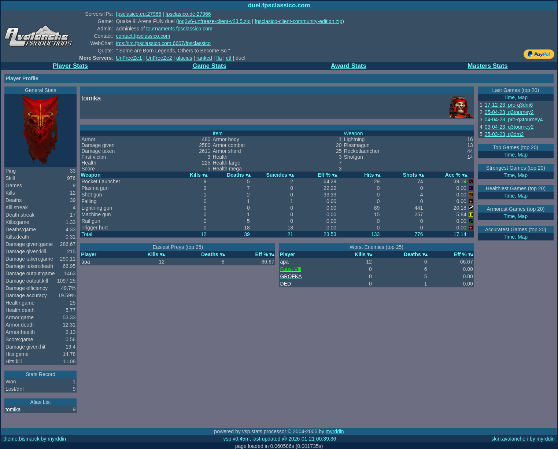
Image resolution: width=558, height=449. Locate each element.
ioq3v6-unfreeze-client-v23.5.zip (214, 21)
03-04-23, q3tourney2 (509, 127)
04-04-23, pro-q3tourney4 (514, 119)
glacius (184, 58)
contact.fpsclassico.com (143, 36)
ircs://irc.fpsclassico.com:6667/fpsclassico (163, 43)
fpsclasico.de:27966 (188, 14)
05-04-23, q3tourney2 (509, 112)
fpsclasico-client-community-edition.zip (298, 21)
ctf (229, 58)
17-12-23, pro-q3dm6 (509, 105)
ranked (204, 58)
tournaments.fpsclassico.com (179, 29)
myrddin (335, 431)
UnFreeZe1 (129, 58)
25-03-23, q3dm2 (504, 134)
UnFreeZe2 (159, 58)
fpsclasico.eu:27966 (139, 14)
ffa (219, 58)
